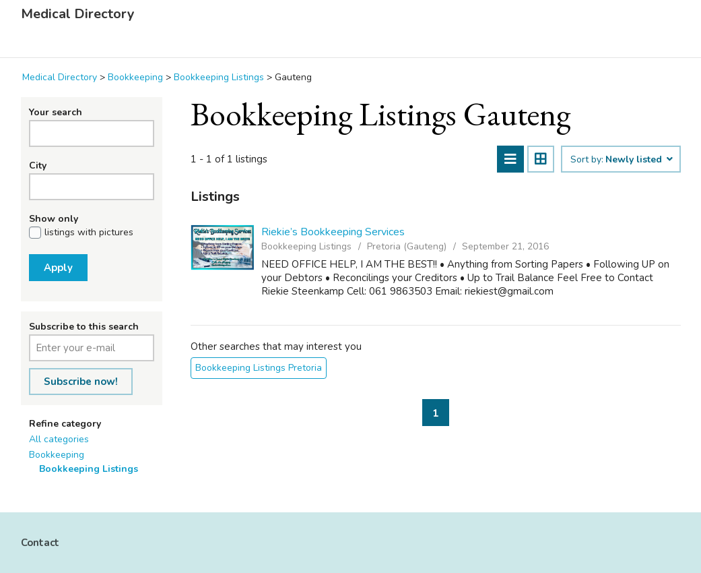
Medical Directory (78, 14)
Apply (58, 267)
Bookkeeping (56, 454)
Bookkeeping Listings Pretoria (258, 367)
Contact (40, 542)
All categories (59, 439)
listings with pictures (88, 233)
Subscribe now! (81, 381)
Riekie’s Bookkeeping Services (333, 231)
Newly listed (638, 160)
